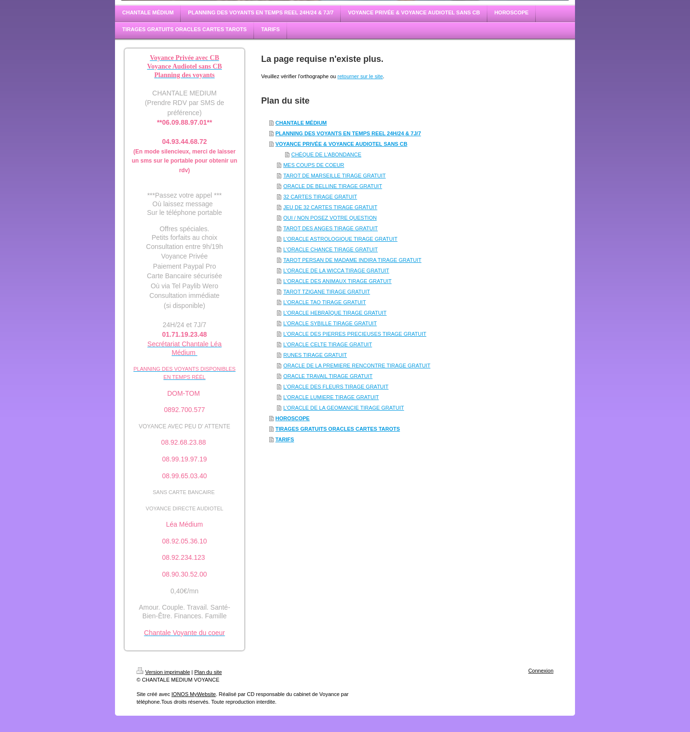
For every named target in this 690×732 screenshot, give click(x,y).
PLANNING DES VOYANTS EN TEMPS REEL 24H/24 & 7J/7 (348, 133)
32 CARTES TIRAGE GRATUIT (320, 197)
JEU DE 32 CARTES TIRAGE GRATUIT (330, 207)
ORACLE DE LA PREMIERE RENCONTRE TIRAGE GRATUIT (356, 365)
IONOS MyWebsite (194, 694)
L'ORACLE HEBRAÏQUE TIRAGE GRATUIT (335, 313)
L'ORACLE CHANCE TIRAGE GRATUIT (330, 249)
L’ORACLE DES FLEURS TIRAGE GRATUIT (336, 387)
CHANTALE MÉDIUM (301, 123)
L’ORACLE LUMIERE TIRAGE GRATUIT (331, 397)
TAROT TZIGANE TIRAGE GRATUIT (326, 292)
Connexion (540, 670)
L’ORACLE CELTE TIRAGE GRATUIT (327, 344)
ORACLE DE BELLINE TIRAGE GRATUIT (332, 186)
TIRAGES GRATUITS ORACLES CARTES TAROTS (338, 429)
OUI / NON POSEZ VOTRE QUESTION (330, 218)
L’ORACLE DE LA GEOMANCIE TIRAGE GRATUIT (343, 408)
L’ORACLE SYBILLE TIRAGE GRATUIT (330, 323)
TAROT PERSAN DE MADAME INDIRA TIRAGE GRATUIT (352, 260)
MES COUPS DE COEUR (313, 165)
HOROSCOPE (293, 418)
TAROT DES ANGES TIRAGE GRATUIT (330, 228)
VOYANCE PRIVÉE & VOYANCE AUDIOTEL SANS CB (341, 144)
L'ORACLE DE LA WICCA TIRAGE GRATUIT (336, 270)
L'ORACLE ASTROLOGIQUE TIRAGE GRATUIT (340, 239)
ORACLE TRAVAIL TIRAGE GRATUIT (327, 376)
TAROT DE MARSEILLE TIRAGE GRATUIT (334, 175)
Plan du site (208, 672)
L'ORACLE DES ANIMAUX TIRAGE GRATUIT (337, 281)
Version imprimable (163, 672)
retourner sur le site (360, 76)
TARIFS (285, 439)
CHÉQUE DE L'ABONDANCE (326, 154)
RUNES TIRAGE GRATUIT (315, 355)
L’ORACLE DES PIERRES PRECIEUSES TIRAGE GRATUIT (354, 334)
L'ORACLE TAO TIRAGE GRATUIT (324, 302)
